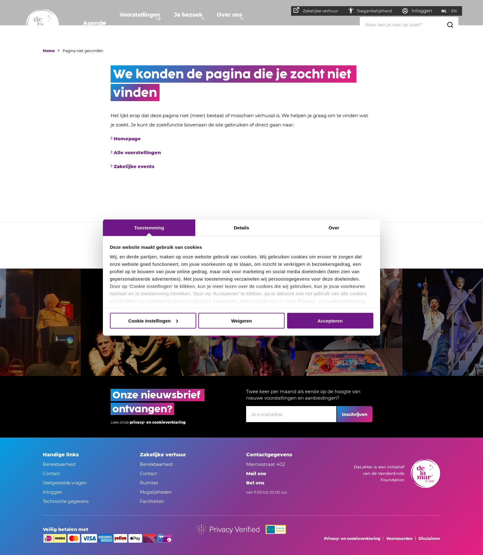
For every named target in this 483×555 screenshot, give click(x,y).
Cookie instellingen (153, 320)
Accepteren (330, 320)
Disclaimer (429, 538)
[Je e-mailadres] (291, 414)
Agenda (93, 23)
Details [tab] (241, 227)
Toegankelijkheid (377, 10)
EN (457, 11)
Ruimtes (149, 483)
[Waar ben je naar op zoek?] (409, 24)
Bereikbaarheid (59, 464)
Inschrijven (354, 414)
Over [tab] (334, 227)
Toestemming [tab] (149, 227)
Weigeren (241, 320)
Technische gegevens (66, 501)
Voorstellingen (141, 23)
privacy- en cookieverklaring (157, 422)
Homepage (127, 139)
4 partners (225, 301)
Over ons (235, 23)
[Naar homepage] (42, 25)
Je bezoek (192, 23)
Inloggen (52, 492)
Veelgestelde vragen (65, 483)
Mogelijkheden (156, 492)
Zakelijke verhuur (318, 10)
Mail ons (256, 473)
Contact (51, 473)
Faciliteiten (152, 501)
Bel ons (255, 483)
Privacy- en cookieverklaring (331, 301)
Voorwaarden (399, 538)
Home (49, 50)
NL (446, 11)
